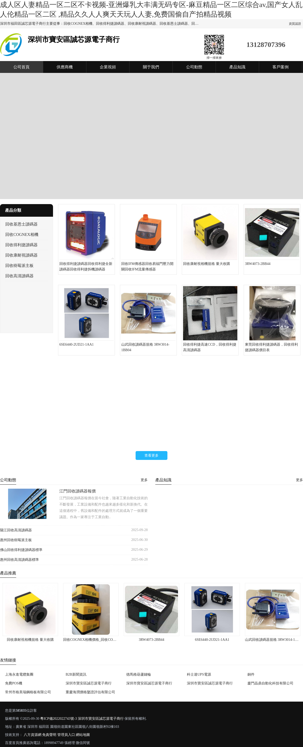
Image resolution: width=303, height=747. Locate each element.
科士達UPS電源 (199, 674)
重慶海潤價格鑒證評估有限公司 (90, 692)
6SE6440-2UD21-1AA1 (212, 640)
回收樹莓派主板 (19, 265)
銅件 (251, 674)
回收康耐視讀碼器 (21, 255)
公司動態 (194, 67)
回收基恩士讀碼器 (21, 224)
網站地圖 (83, 735)
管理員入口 (66, 735)
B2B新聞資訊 (76, 674)
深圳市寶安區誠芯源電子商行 (89, 683)
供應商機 (65, 67)
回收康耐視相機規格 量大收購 (30, 640)
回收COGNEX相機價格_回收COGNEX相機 (96, 640)
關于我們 (151, 67)
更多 (144, 480)
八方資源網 (32, 735)
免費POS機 (13, 683)
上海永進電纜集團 (19, 674)
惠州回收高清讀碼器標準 (19, 560)
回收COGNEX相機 (21, 234)
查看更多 (151, 455)
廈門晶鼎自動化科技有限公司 (270, 683)
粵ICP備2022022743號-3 (58, 719)
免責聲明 (49, 735)
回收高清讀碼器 (19, 276)
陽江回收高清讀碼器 (16, 530)
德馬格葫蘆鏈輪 (138, 674)
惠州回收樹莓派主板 (16, 540)
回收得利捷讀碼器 (21, 245)
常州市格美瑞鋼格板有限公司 (28, 692)
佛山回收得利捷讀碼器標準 (21, 550)
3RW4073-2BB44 (151, 640)
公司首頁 (21, 67)
